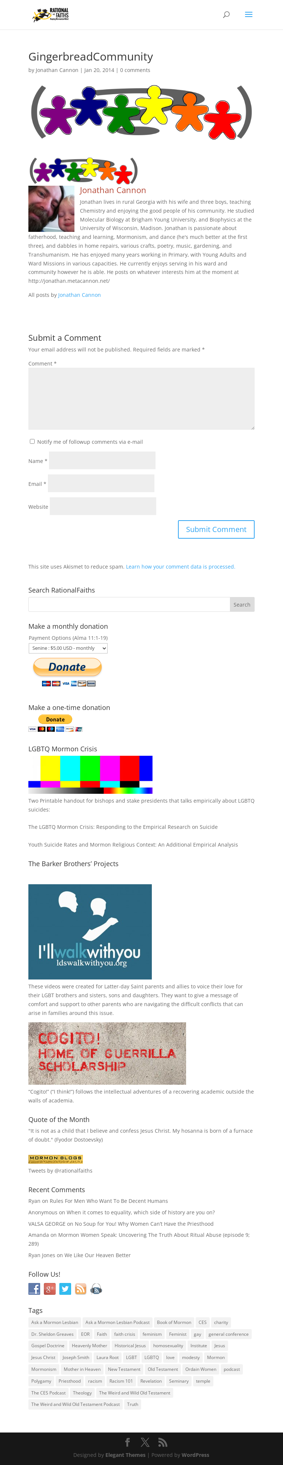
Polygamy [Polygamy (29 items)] (41, 1381)
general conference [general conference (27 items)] (229, 1334)
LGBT (48, 995)
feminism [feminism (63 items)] (152, 1334)
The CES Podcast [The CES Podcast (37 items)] (48, 1393)
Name (38, 460)
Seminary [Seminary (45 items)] (179, 1381)
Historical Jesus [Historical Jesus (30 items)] (130, 1345)
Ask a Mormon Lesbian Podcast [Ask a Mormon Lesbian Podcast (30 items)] (117, 1322)
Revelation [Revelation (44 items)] (151, 1381)
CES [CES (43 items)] (203, 1322)
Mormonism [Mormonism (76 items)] (43, 1369)
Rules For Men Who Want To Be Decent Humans (109, 1200)
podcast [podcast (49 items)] (232, 1369)
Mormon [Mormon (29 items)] (216, 1357)
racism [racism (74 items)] (95, 1381)
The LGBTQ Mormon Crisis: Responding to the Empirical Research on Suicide (123, 826)
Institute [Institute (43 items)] (199, 1345)
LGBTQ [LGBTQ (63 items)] (151, 1357)
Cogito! (38, 1091)
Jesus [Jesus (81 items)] (219, 1345)
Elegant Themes (125, 1454)
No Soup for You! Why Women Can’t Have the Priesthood (144, 1223)
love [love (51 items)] (170, 1357)
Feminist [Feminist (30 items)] (177, 1334)
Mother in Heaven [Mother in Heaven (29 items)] (82, 1369)
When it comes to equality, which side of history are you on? (141, 1212)
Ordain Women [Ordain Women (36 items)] (200, 1369)
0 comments (135, 69)
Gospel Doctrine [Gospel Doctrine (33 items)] (47, 1345)
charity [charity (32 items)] (221, 1322)
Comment (42, 363)
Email (37, 483)
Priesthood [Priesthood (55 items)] (70, 1381)
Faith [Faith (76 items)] (102, 1334)
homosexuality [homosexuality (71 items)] (168, 1345)
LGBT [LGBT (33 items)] (131, 1357)
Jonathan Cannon (57, 69)
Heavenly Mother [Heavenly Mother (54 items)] (89, 1345)
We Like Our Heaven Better (97, 1255)
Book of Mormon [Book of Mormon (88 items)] (174, 1322)
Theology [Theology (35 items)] (82, 1393)
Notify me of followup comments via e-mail (90, 441)
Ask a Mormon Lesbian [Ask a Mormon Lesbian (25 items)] (54, 1322)
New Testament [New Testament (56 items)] (124, 1369)
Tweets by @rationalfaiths (60, 1170)
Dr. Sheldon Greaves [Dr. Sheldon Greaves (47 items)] (52, 1334)
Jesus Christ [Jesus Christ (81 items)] (43, 1357)
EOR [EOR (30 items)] (85, 1334)
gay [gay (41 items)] (197, 1334)
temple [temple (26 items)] (203, 1381)
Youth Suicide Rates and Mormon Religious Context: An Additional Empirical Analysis (133, 844)
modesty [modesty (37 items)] (191, 1357)
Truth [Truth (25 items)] (132, 1404)
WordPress (195, 1454)
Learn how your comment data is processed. (180, 566)
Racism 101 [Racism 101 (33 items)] (121, 1381)
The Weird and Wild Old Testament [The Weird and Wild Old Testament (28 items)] (134, 1393)
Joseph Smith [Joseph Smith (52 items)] (76, 1357)
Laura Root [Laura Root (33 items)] (108, 1357)
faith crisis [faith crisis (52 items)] (124, 1334)
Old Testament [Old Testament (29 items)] (163, 1369)
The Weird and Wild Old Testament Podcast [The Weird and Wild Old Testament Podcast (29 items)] (75, 1404)
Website (38, 506)
